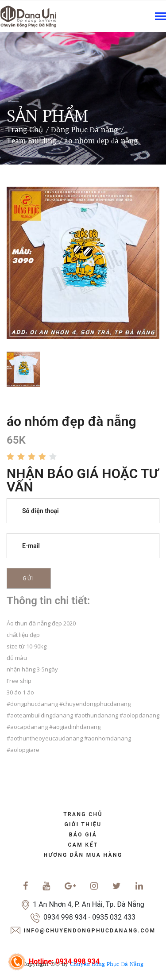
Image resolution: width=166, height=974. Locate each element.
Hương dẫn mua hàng (83, 855)
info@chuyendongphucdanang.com (90, 931)
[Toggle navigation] (160, 17)
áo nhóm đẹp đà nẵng (101, 140)
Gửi (29, 578)
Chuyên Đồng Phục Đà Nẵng (106, 964)
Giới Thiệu (82, 824)
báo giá (83, 835)
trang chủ (83, 814)
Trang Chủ (25, 129)
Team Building (31, 140)
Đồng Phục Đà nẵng (84, 129)
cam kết (83, 845)
